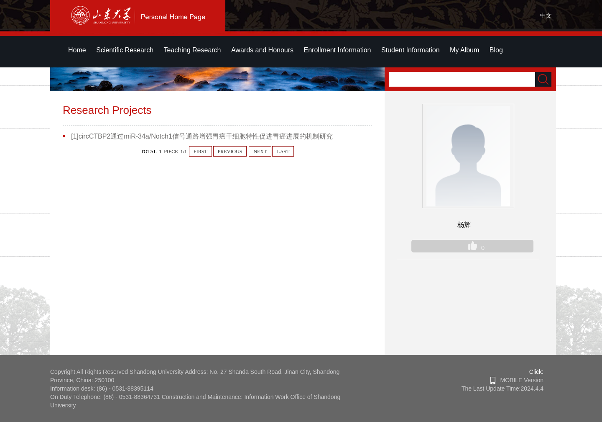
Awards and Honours (262, 50)
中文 (546, 15)
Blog (496, 50)
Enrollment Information (337, 50)
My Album (464, 50)
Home (77, 50)
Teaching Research (192, 50)
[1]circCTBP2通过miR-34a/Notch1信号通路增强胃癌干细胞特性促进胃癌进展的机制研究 (202, 136)
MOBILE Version (516, 380)
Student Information (410, 50)
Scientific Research (124, 50)
